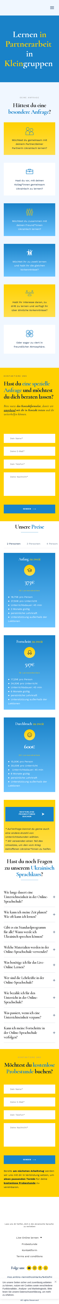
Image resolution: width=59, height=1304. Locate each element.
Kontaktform (29, 1250)
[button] (14, 543)
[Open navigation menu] (52, 8)
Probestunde (29, 1244)
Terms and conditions (29, 1256)
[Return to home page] (18, 7)
